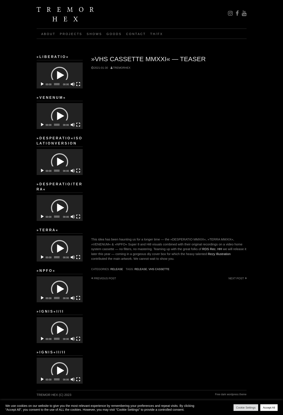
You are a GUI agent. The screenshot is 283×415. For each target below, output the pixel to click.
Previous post (105, 278)
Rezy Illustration (219, 254)
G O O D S (113, 34)
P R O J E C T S (70, 34)
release (116, 269)
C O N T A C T (135, 34)
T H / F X (156, 34)
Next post (236, 278)
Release (141, 269)
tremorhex (121, 67)
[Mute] (72, 84)
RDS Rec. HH (212, 249)
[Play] (42, 84)
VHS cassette (159, 269)
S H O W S (94, 34)
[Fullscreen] (78, 84)
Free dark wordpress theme (231, 394)
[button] (59, 75)
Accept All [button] (269, 407)
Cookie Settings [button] (246, 407)
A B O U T (48, 34)
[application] (60, 75)
